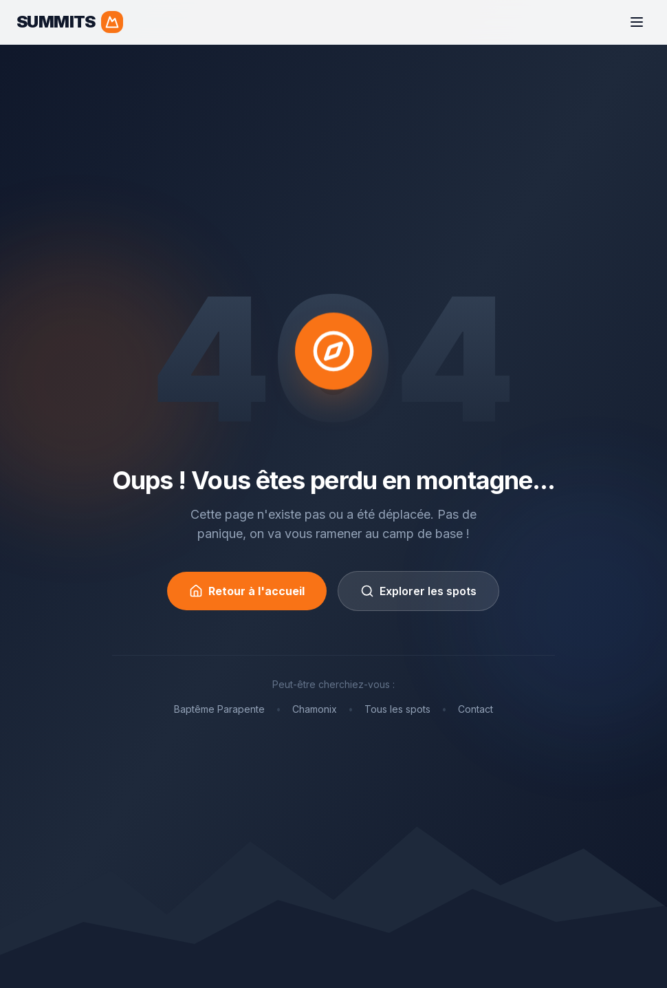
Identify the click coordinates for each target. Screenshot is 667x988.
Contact (475, 709)
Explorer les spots (418, 591)
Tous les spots (397, 709)
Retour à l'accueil (247, 591)
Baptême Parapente (219, 709)
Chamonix (314, 709)
